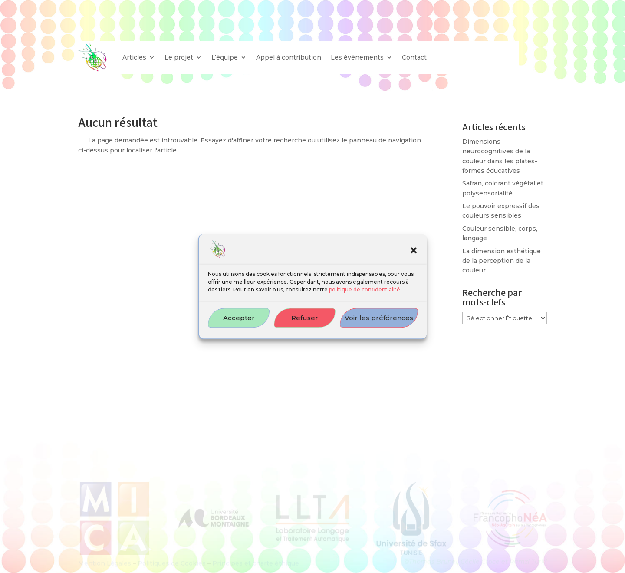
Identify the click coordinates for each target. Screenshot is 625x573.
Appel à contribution (288, 57)
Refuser (304, 323)
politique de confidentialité (364, 295)
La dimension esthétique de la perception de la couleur (501, 261)
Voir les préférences (379, 323)
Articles (134, 57)
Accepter (239, 323)
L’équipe (224, 57)
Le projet (178, 57)
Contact (414, 57)
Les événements (357, 57)
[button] (413, 256)
